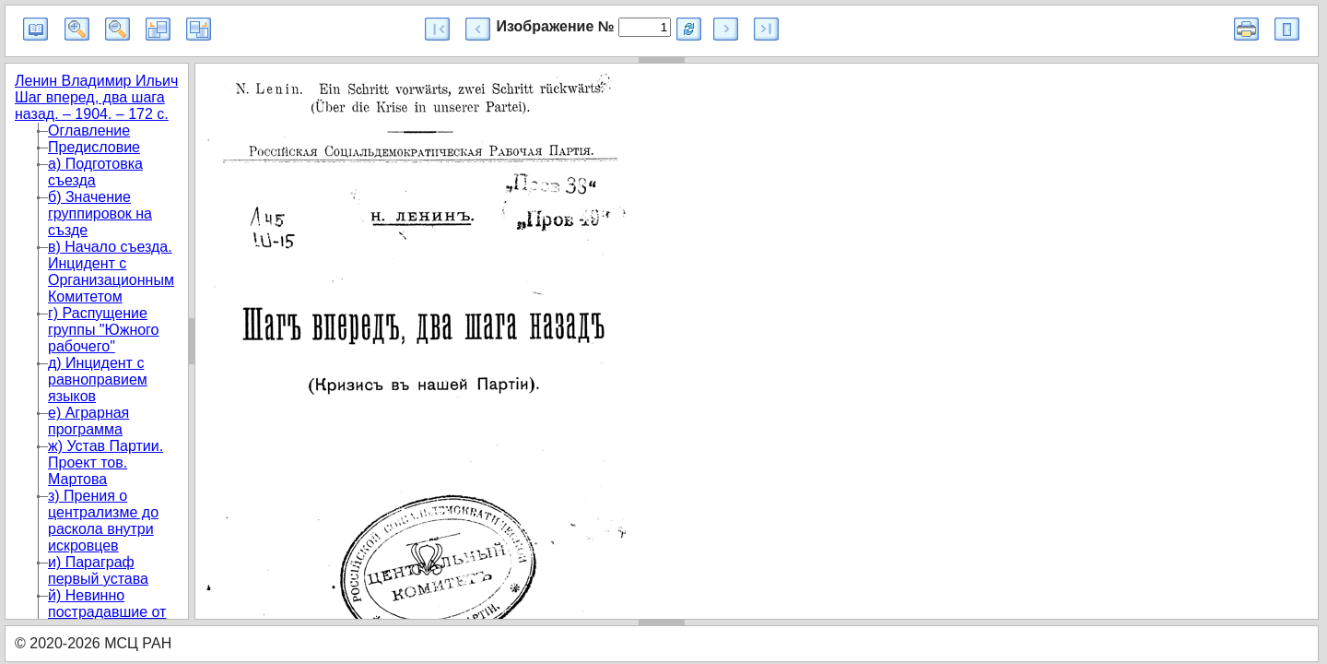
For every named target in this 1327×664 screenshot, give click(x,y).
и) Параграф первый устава (98, 570)
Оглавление (89, 130)
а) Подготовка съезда (95, 172)
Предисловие (94, 147)
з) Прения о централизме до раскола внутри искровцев (103, 520)
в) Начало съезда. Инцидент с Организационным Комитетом (111, 271)
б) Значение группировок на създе (100, 213)
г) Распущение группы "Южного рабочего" (103, 329)
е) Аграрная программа (88, 421)
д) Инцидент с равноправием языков (97, 379)
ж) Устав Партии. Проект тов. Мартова (105, 462)
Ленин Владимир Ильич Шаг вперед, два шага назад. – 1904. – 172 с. (96, 97)
